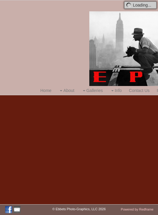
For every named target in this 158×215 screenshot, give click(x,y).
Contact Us (139, 90)
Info (116, 90)
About (66, 90)
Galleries (92, 90)
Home (45, 90)
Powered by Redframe (137, 209)
